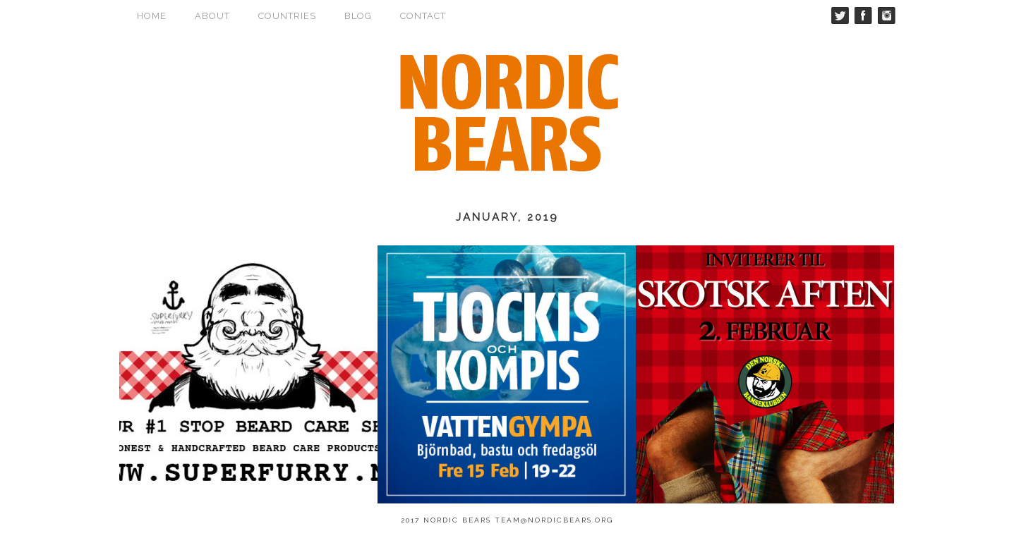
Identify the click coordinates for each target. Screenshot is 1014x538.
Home (152, 16)
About (212, 16)
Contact (423, 16)
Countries (287, 16)
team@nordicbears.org (554, 520)
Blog (358, 16)
